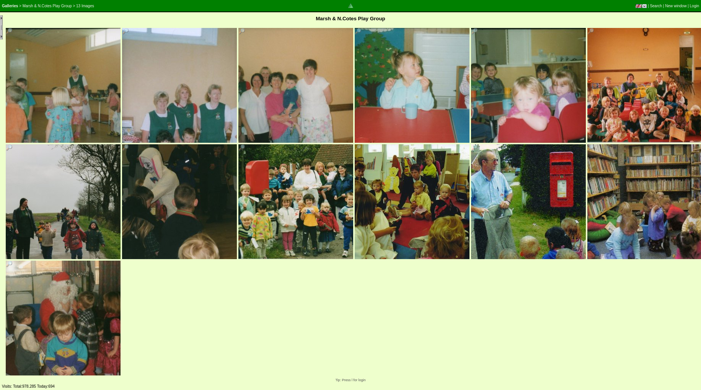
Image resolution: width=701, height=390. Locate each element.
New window (675, 6)
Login (694, 6)
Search (656, 6)
